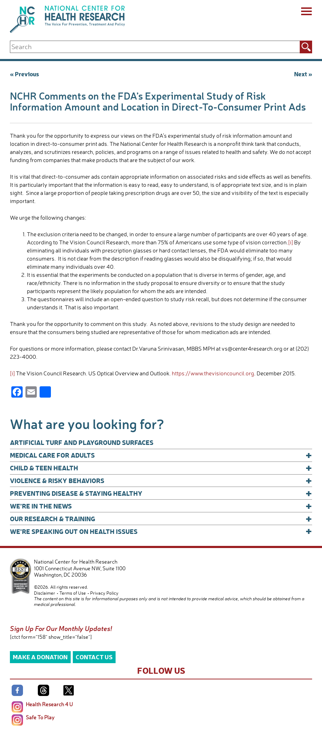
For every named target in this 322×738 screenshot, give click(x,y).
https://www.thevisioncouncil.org (213, 373)
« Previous (24, 74)
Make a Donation (40, 657)
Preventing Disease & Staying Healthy (161, 493)
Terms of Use (72, 593)
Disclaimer (44, 593)
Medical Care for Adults (161, 455)
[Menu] (306, 12)
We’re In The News (161, 506)
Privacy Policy (104, 593)
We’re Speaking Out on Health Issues (161, 531)
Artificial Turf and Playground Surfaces (81, 442)
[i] (290, 242)
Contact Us (94, 657)
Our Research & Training (161, 518)
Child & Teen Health (161, 467)
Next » (303, 74)
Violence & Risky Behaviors (161, 480)
